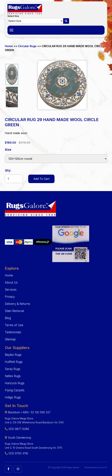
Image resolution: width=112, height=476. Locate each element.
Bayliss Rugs (13, 354)
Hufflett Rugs (14, 362)
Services (10, 289)
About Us (11, 282)
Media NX (102, 467)
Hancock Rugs (14, 383)
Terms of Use (14, 325)
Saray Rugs (12, 369)
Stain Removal (14, 311)
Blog (8, 318)
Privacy (10, 296)
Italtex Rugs (13, 376)
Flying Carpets (14, 390)
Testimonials (13, 332)
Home (9, 46)
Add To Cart (41, 178)
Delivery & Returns (17, 304)
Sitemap (10, 339)
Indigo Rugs (13, 397)
